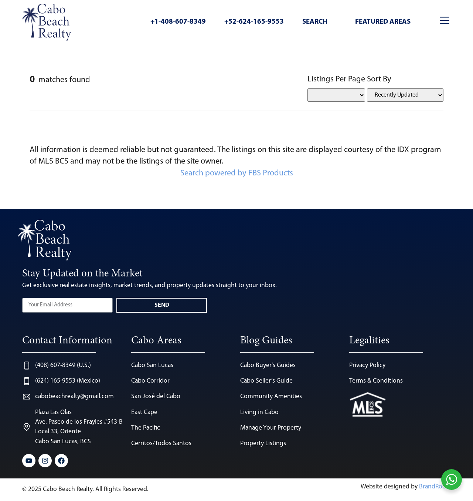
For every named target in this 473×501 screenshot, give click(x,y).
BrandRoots (435, 487)
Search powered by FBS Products (236, 173)
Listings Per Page (336, 79)
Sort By (379, 79)
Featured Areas (383, 22)
